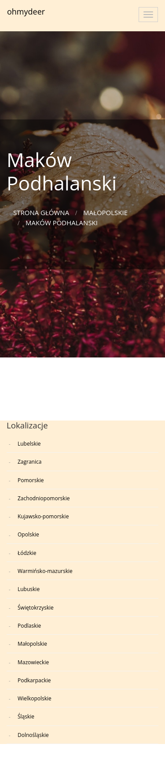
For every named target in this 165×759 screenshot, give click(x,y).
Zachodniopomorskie (44, 498)
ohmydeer (26, 11)
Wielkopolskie (34, 698)
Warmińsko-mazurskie (45, 571)
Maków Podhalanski (62, 222)
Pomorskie (31, 480)
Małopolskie (105, 212)
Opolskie (28, 534)
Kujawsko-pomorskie (43, 516)
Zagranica (29, 461)
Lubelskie (29, 443)
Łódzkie (27, 553)
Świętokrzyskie (36, 607)
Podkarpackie (34, 680)
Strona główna (41, 212)
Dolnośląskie (33, 735)
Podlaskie (29, 625)
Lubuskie (29, 589)
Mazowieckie (33, 662)
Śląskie (26, 716)
